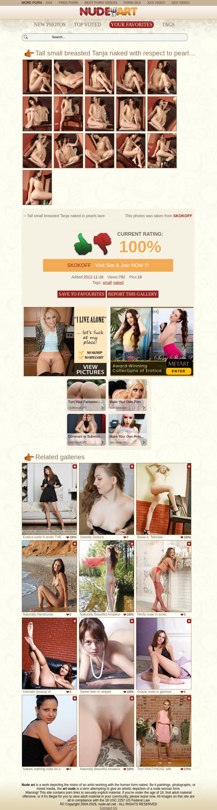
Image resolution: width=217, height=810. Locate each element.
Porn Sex (132, 3)
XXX (49, 3)
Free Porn (68, 3)
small (107, 282)
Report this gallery (132, 294)
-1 (103, 244)
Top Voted (87, 24)
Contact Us (108, 808)
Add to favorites (75, 466)
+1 (83, 244)
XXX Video (156, 3)
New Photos (50, 24)
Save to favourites (81, 294)
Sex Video (180, 3)
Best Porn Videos (100, 3)
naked (118, 282)
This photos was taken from (158, 216)
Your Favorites (131, 24)
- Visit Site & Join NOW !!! (108, 265)
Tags (168, 24)
